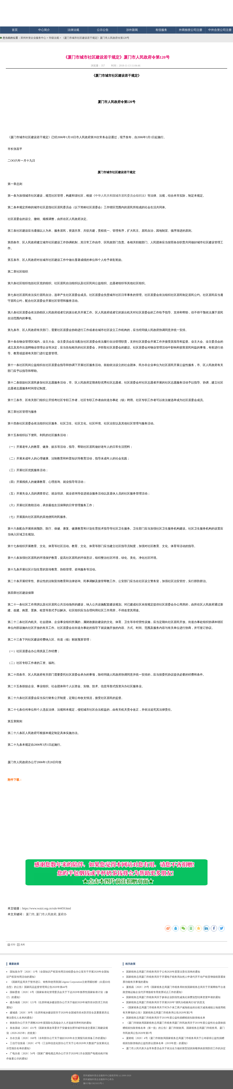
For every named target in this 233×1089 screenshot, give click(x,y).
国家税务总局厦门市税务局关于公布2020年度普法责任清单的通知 (163, 971)
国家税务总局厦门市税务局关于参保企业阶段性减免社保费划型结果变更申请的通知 (173, 997)
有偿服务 (161, 29)
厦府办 (62, 914)
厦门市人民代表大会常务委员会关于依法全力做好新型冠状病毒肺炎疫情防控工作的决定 (176, 1048)
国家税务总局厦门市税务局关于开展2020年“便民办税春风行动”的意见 (165, 1002)
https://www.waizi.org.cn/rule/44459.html (46, 908)
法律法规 (73, 29)
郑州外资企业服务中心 (33, 38)
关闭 (21, 944)
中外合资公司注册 (220, 29)
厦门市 (30, 914)
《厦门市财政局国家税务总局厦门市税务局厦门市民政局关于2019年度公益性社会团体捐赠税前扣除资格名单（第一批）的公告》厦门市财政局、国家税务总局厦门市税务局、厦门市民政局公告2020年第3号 (174, 1027)
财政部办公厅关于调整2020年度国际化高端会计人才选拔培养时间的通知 (50, 1022)
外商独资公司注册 (190, 29)
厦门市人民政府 (46, 914)
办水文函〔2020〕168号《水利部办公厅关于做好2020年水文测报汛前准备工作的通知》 (59, 1038)
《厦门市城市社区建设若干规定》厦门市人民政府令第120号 (95, 38)
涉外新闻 (132, 29)
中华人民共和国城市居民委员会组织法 (120, 195)
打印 (11, 944)
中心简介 (44, 29)
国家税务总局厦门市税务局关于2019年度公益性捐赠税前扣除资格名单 (165, 1017)
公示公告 (102, 29)
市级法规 (54, 38)
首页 (15, 29)
